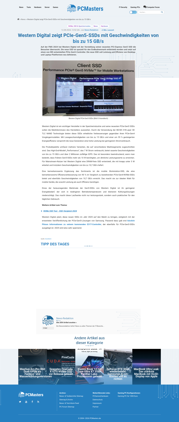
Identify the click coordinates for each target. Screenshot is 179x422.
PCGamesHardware (100, 396)
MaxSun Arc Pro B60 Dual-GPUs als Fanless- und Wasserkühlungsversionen (35, 373)
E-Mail (45, 328)
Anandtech (48, 239)
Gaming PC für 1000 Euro (128, 396)
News (21, 7)
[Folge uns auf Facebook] (32, 402)
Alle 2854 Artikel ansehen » (66, 322)
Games (55, 7)
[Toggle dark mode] (133, 12)
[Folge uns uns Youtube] (26, 402)
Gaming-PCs (135, 7)
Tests (29, 7)
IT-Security (123, 7)
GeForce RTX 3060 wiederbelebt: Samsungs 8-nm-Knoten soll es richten (118, 374)
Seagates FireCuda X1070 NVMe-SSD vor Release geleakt (61, 372)
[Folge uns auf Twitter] (20, 402)
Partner (95, 407)
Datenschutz (98, 400)
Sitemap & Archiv (66, 400)
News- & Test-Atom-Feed (69, 403)
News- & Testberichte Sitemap (71, 396)
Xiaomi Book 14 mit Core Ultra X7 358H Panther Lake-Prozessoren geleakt (89, 373)
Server (47, 7)
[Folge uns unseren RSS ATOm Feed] (38, 402)
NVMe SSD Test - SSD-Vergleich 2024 (60, 211)
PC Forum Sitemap (66, 407)
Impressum (97, 403)
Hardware (37, 7)
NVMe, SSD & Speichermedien (79, 26)
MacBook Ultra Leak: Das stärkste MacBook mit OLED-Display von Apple (146, 373)
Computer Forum (151, 6)
